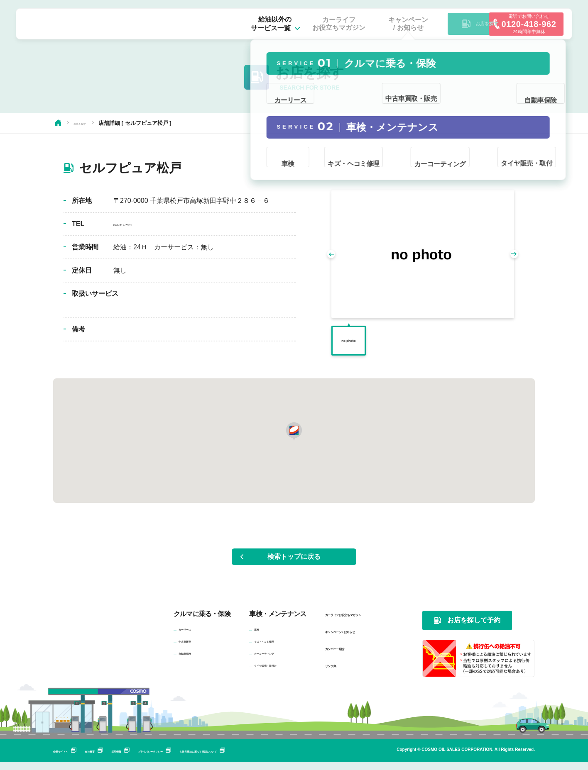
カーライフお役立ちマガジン (366, 622)
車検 (260, 637)
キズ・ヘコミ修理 (277, 649)
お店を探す (87, 123)
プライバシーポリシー (217, 758)
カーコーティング (277, 661)
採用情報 (160, 758)
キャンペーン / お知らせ (359, 639)
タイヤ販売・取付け (280, 673)
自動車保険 (193, 661)
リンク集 (337, 673)
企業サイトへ (74, 758)
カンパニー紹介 (347, 656)
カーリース (193, 637)
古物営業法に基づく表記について (307, 758)
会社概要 (120, 758)
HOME (58, 122)
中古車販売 (193, 649)
